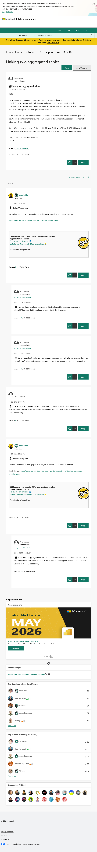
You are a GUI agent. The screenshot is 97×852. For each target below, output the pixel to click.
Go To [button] (85, 30)
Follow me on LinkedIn (19, 241)
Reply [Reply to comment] (83, 275)
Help (77, 30)
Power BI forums (15, 52)
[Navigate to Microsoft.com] (8, 19)
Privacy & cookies (7, 832)
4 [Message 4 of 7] (15, 420)
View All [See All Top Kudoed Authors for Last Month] (12, 776)
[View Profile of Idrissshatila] (23, 195)
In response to (22, 297)
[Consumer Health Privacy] (31, 844)
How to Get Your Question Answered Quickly (26, 674)
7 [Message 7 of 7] (21, 318)
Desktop (73, 52)
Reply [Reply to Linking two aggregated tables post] (83, 162)
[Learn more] (16, 648)
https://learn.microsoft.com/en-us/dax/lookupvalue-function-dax (34, 220)
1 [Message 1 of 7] (15, 154)
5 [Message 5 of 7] (15, 267)
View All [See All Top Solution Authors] (12, 725)
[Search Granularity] (26, 35)
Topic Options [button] (81, 68)
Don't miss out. (53, 42)
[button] (66, 67)
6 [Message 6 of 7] (21, 369)
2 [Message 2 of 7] (15, 517)
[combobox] (65, 35)
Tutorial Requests (22, 148)
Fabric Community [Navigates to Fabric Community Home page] (27, 18)
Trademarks (5, 839)
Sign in (69, 30)
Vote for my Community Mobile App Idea (27, 244)
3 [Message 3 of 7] (21, 571)
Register (60, 30)
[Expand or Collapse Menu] (3, 25)
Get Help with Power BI (53, 52)
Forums (32, 52)
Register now (7, 11)
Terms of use (5, 835)
